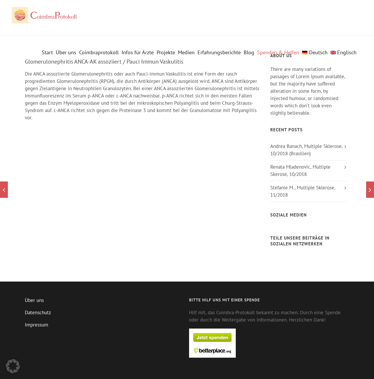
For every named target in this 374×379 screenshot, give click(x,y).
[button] (13, 366)
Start (47, 53)
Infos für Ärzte (138, 53)
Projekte (166, 53)
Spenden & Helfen (278, 53)
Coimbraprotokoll (99, 53)
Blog (249, 53)
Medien (186, 53)
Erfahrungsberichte (219, 53)
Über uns (66, 53)
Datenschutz (38, 312)
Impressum (36, 325)
